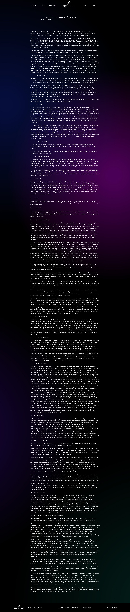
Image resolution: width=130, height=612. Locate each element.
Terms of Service (63, 607)
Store (85, 5)
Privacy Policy (75, 607)
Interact (53, 5)
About (43, 5)
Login (94, 5)
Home (34, 5)
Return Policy (86, 607)
